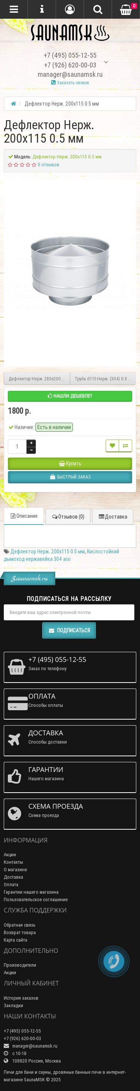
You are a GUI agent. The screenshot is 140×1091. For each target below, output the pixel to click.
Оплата (11, 884)
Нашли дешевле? (70, 396)
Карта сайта (15, 940)
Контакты (13, 862)
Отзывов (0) (68, 516)
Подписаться (69, 630)
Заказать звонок (70, 82)
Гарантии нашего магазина (31, 892)
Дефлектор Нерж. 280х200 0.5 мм (39, 379)
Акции (10, 854)
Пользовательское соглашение (36, 899)
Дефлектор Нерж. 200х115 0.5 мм (47, 551)
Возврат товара (20, 932)
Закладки (13, 1005)
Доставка (112, 516)
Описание (24, 516)
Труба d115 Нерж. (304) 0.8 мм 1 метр (105, 379)
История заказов (21, 998)
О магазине (15, 869)
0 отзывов (48, 164)
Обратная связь (19, 925)
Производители (20, 965)
